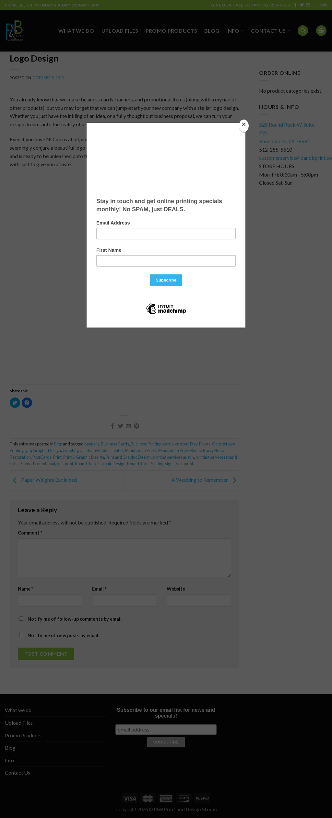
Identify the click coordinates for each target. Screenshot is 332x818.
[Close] (244, 126)
